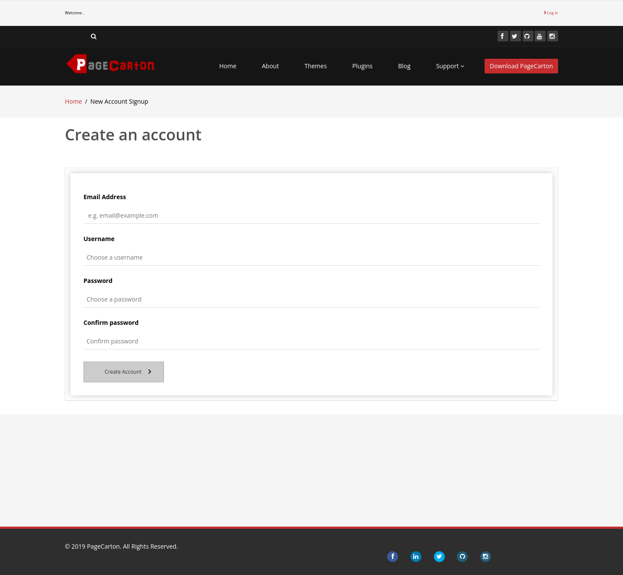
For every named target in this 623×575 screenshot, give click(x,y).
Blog (404, 66)
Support (450, 66)
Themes (316, 66)
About (270, 66)
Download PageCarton (521, 66)
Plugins (362, 66)
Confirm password (110, 322)
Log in (551, 13)
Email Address (104, 197)
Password (97, 280)
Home (228, 66)
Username (99, 239)
